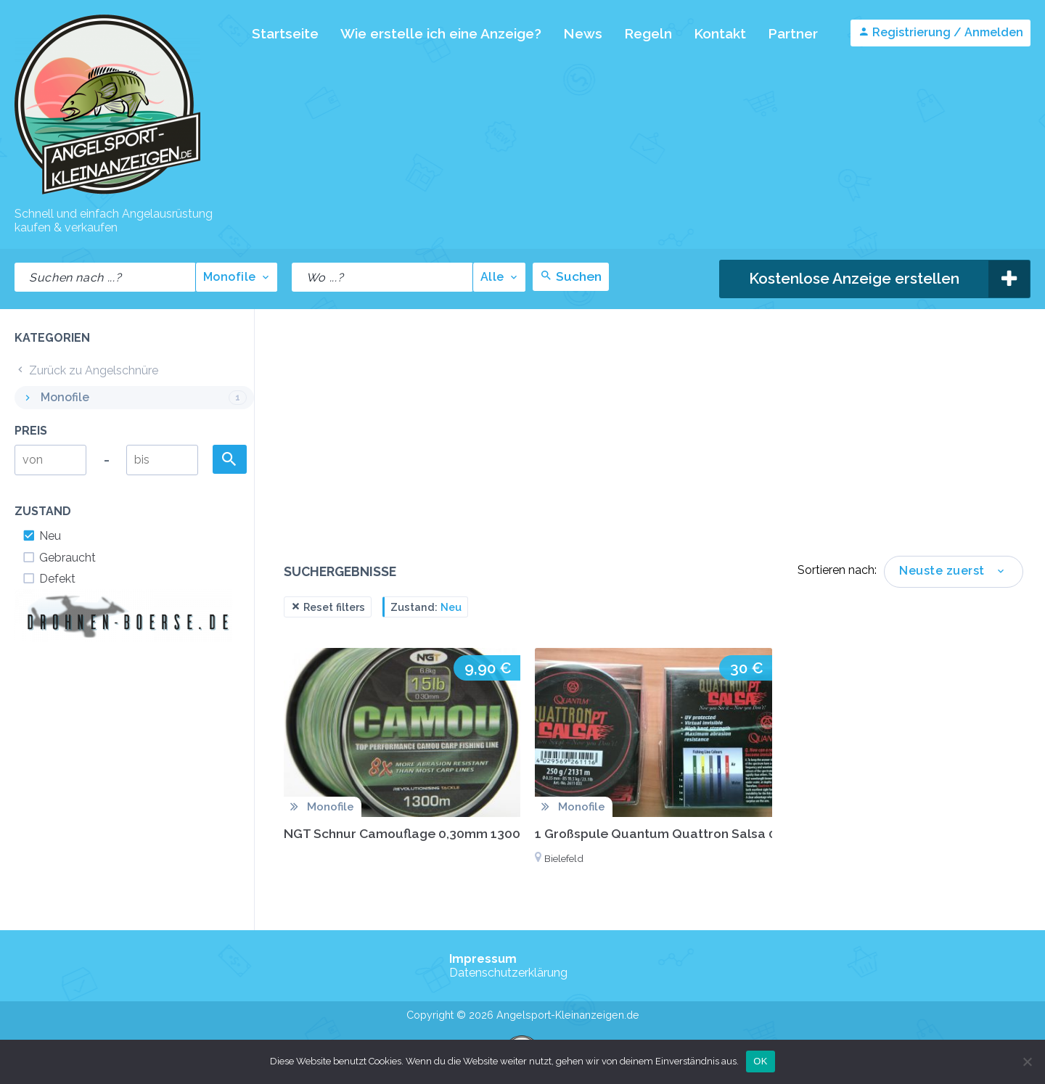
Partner (793, 33)
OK (760, 1061)
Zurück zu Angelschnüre (86, 370)
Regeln (648, 33)
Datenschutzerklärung (508, 973)
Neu (41, 536)
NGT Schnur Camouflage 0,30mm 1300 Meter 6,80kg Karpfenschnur (492, 833)
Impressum (483, 959)
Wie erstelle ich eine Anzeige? (440, 33)
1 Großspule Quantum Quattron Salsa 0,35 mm (677, 833)
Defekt (48, 578)
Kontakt (720, 33)
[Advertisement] (653, 447)
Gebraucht (59, 557)
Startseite (285, 33)
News (582, 33)
